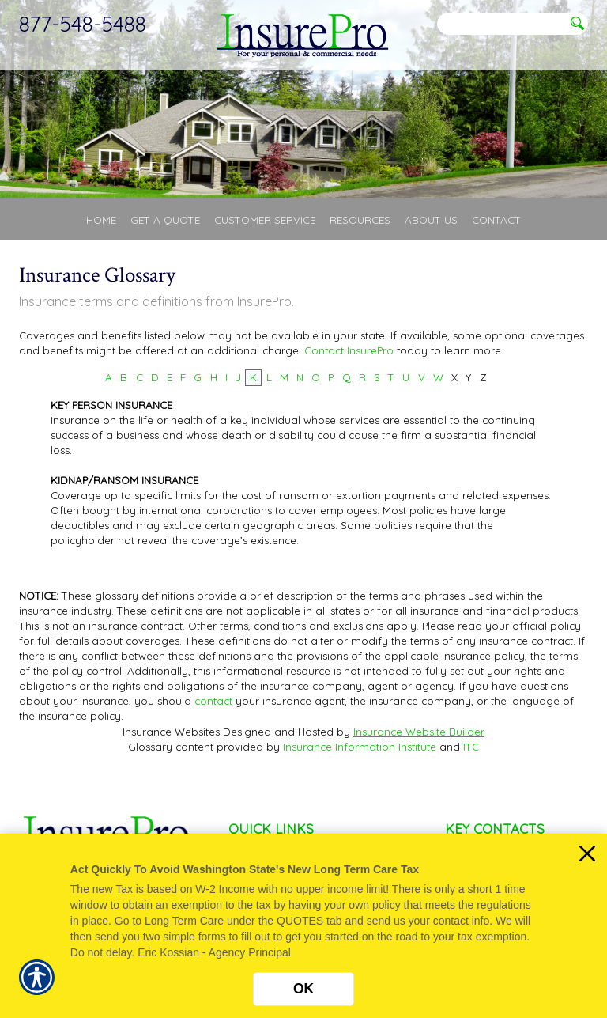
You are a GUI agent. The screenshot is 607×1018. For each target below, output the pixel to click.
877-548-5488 (82, 23)
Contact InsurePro (349, 350)
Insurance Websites (171, 731)
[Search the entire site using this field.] (501, 24)
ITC (471, 746)
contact (213, 700)
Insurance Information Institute (359, 746)
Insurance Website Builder (418, 731)
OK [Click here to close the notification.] (303, 989)
